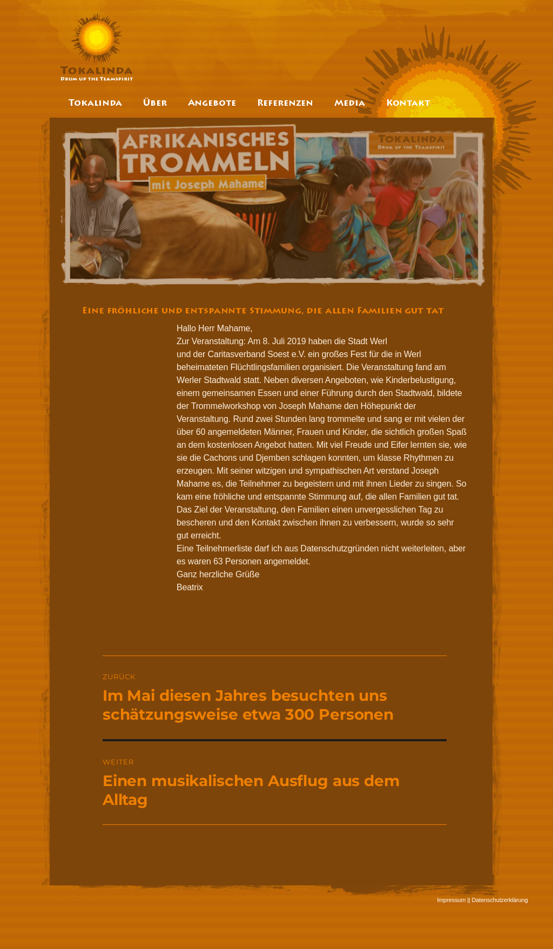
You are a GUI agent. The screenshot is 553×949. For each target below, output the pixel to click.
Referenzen (285, 103)
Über (154, 103)
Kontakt (408, 103)
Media (349, 103)
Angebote (212, 103)
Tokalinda (95, 103)
